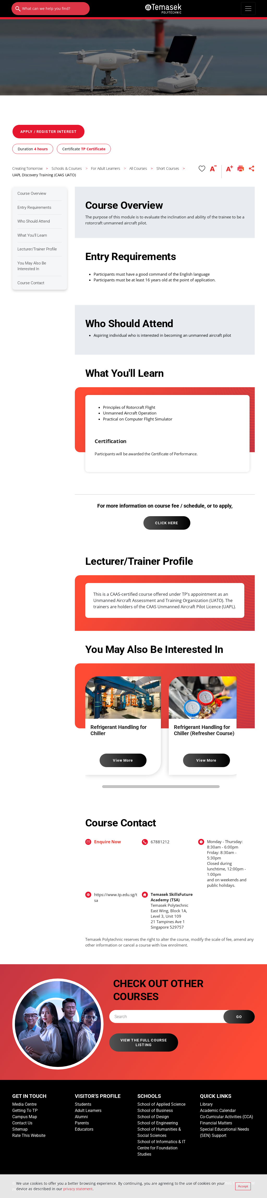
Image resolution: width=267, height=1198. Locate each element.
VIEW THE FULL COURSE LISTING (143, 1042)
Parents (82, 1123)
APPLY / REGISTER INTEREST (48, 131)
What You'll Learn (32, 235)
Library (206, 1104)
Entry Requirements (34, 207)
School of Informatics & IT (161, 1141)
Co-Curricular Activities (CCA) (226, 1116)
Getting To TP (25, 1110)
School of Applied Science (161, 1104)
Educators (84, 1129)
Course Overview (31, 193)
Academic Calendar (218, 1110)
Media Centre (24, 1104)
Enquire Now (107, 842)
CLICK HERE (166, 523)
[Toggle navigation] (248, 8)
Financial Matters (216, 1123)
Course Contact (30, 283)
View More (123, 760)
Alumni (81, 1116)
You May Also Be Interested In (31, 266)
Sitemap (20, 1129)
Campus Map (24, 1116)
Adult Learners (88, 1110)
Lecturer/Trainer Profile (37, 249)
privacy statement (78, 1189)
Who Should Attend (33, 221)
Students (83, 1104)
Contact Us (22, 1123)
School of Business (155, 1110)
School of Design (153, 1116)
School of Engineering (157, 1123)
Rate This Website (28, 1135)
